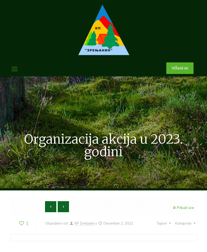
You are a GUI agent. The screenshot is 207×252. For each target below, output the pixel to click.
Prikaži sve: (183, 207)
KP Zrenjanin (84, 223)
